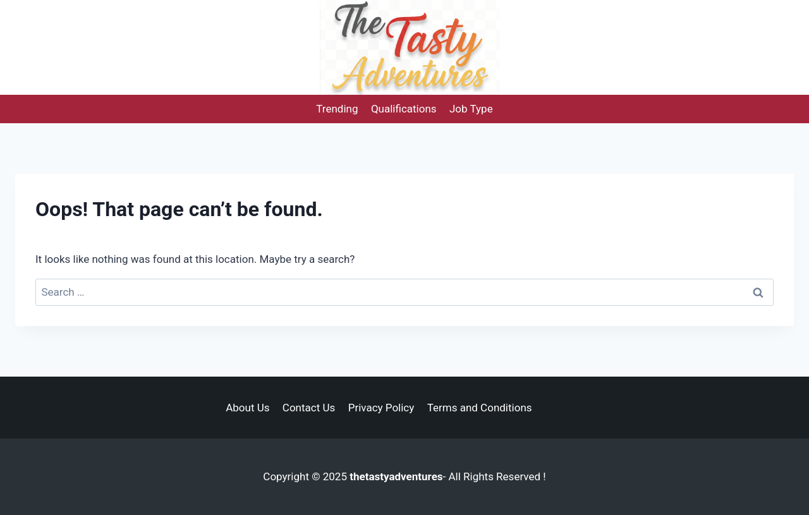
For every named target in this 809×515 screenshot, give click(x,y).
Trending (337, 108)
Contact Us (309, 407)
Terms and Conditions (479, 407)
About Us (247, 407)
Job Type (471, 108)
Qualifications (404, 108)
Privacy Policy (381, 407)
